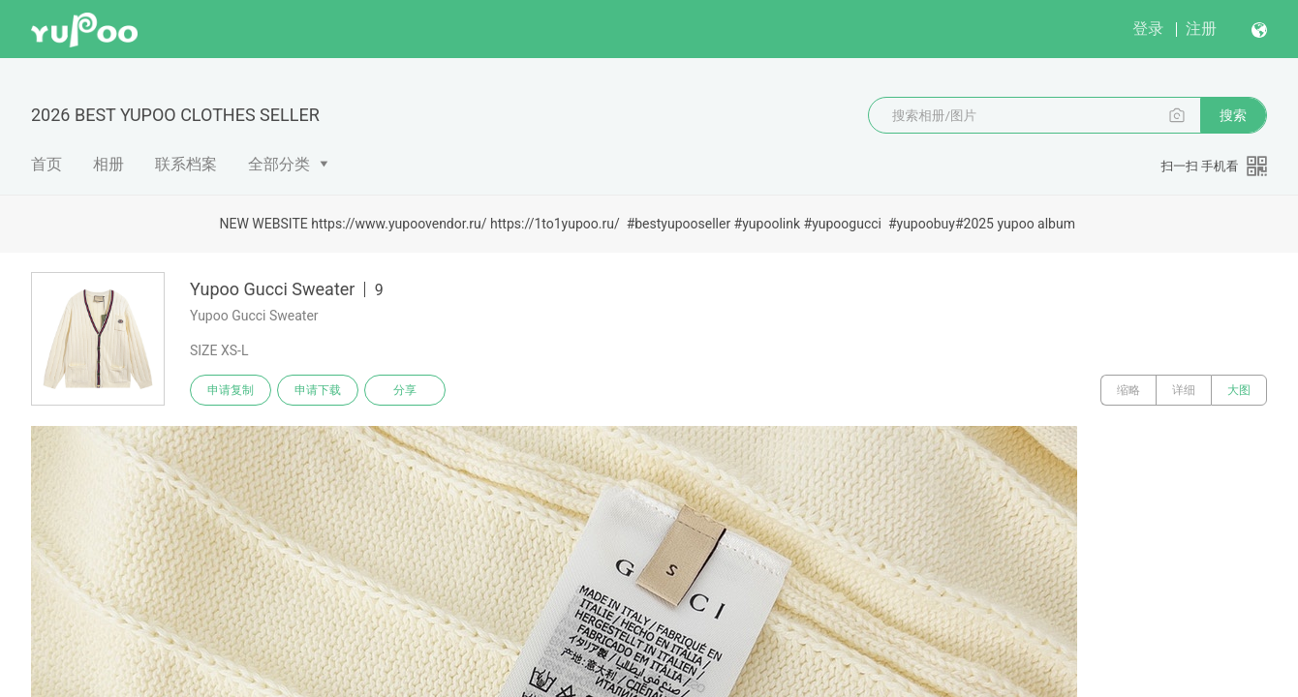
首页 (46, 164)
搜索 (1233, 115)
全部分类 (279, 164)
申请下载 (317, 390)
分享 (405, 390)
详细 (1183, 390)
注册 (1201, 28)
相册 (108, 164)
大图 (1239, 390)
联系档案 (186, 164)
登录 (1147, 28)
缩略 (1128, 390)
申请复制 (230, 390)
